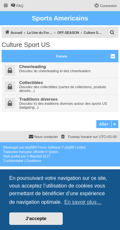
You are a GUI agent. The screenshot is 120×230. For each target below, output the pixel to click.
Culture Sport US (26, 44)
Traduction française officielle (23, 152)
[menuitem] (17, 6)
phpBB (30, 147)
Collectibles (31, 82)
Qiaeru (53, 152)
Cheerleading (32, 66)
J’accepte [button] (36, 218)
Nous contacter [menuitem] (43, 136)
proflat (15, 156)
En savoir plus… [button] (83, 202)
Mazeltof (36, 156)
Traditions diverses (38, 99)
